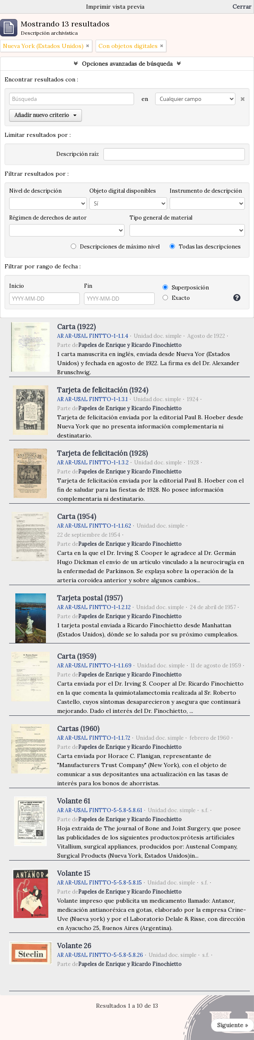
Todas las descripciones (205, 246)
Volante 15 (73, 873)
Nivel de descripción (35, 190)
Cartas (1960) (78, 728)
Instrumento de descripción (206, 190)
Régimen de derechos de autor (47, 217)
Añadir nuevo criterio (45, 115)
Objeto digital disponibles (122, 190)
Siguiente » (232, 1025)
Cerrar (242, 6)
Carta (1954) (76, 516)
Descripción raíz (77, 154)
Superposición (186, 287)
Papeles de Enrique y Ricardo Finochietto (130, 345)
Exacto (176, 297)
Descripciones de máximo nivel (115, 246)
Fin (88, 285)
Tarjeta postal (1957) (89, 598)
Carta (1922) (76, 327)
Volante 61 (73, 801)
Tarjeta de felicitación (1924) (102, 390)
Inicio (16, 285)
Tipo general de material (160, 217)
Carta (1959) (76, 656)
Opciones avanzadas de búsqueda (127, 63)
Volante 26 (74, 946)
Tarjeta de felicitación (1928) (102, 453)
